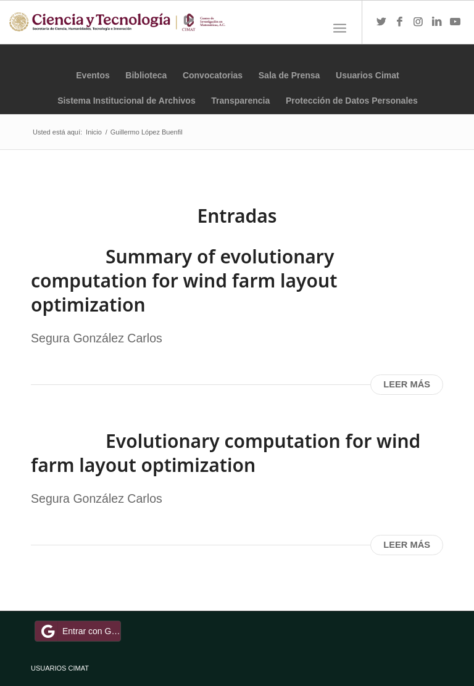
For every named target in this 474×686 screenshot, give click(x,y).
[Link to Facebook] (400, 22)
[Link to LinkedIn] (437, 22)
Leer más (406, 384)
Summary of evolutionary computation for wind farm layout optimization (184, 280)
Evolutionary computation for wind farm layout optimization (225, 452)
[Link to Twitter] (381, 22)
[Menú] (339, 28)
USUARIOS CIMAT (60, 668)
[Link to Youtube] (455, 22)
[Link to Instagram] (418, 22)
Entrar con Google (79, 631)
